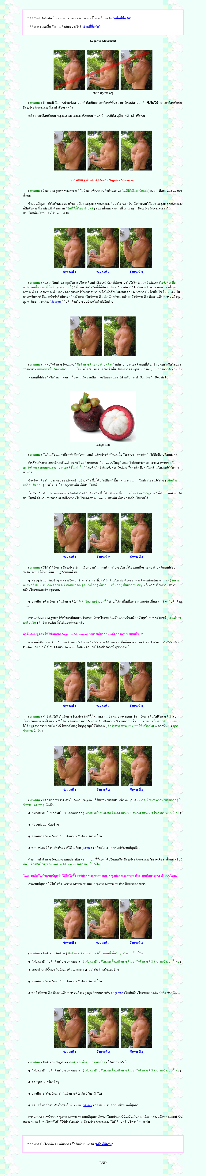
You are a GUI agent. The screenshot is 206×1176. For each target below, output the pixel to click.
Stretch (87, 847)
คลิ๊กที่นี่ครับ (122, 18)
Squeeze (56, 301)
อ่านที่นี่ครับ (91, 26)
